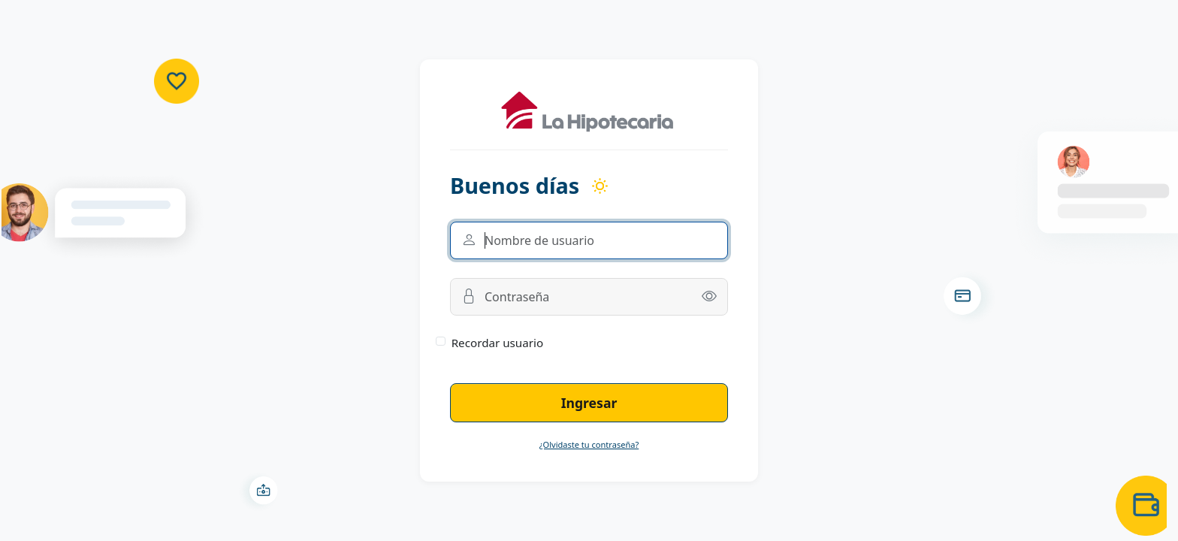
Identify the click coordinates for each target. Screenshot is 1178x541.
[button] (709, 297)
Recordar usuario (498, 342)
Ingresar (589, 403)
